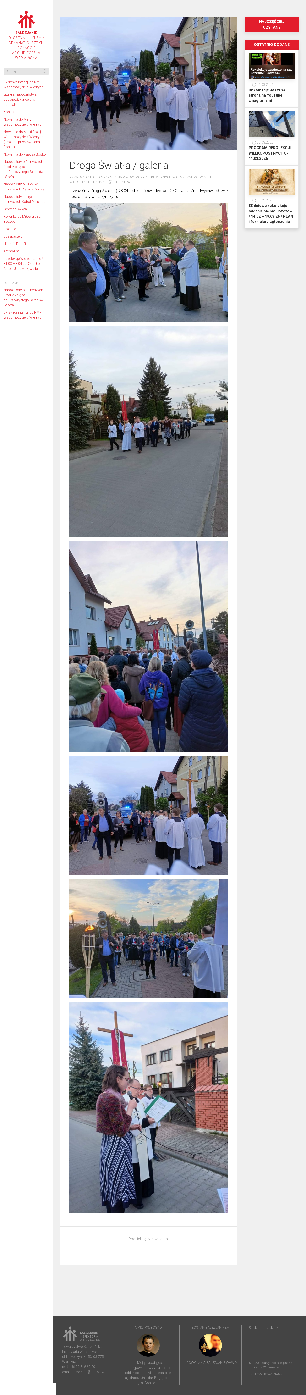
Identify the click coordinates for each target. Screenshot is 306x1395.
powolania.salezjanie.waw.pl (212, 1363)
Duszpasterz (13, 236)
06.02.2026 (262, 200)
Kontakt (9, 112)
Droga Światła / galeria (118, 165)
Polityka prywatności (265, 1374)
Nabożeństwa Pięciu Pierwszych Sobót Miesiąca (24, 199)
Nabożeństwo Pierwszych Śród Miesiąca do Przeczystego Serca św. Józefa (24, 169)
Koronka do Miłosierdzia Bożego (22, 219)
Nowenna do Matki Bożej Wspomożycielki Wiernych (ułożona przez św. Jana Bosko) (24, 139)
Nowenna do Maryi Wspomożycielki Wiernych (24, 121)
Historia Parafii (15, 244)
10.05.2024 (119, 182)
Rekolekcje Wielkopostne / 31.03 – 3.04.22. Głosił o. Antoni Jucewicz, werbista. (23, 264)
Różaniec (11, 229)
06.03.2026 (262, 85)
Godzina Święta (15, 209)
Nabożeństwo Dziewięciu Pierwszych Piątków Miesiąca (26, 186)
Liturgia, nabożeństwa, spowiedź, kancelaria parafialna (20, 99)
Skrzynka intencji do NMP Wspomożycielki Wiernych (24, 84)
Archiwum (11, 251)
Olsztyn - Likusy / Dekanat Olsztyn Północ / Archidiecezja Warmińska (26, 35)
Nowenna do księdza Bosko (25, 154)
